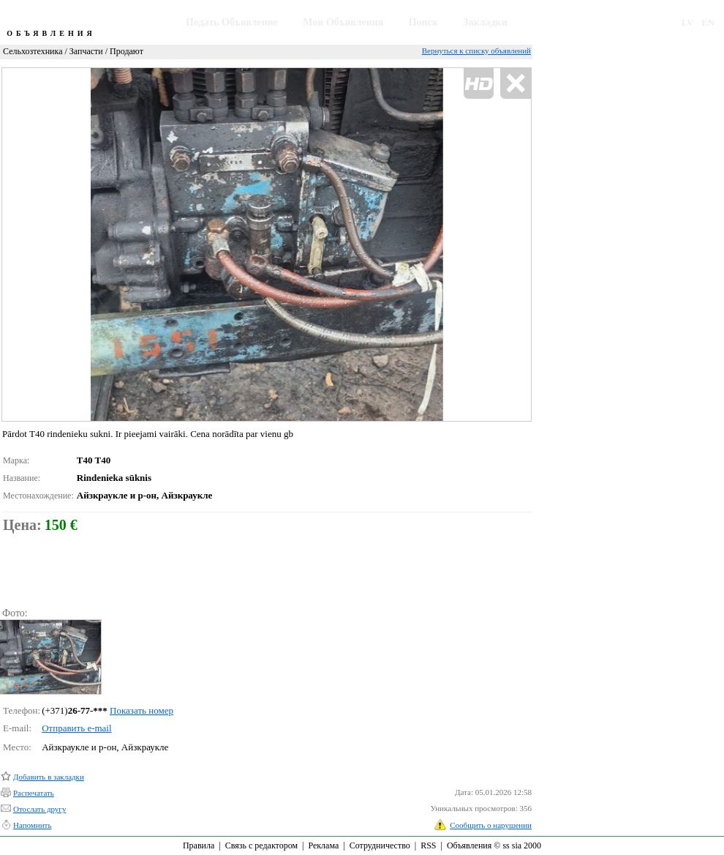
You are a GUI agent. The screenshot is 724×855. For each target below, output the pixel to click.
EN (707, 22)
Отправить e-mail (76, 728)
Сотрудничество (380, 845)
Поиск (423, 22)
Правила (198, 845)
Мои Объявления (343, 22)
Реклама (323, 845)
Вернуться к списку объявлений (476, 50)
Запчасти (86, 51)
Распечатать (33, 792)
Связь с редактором (261, 845)
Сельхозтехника (32, 51)
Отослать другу (39, 808)
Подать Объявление (232, 22)
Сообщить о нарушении (491, 825)
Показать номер (141, 710)
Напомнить (32, 825)
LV (688, 22)
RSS (428, 845)
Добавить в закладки (48, 776)
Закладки (485, 22)
